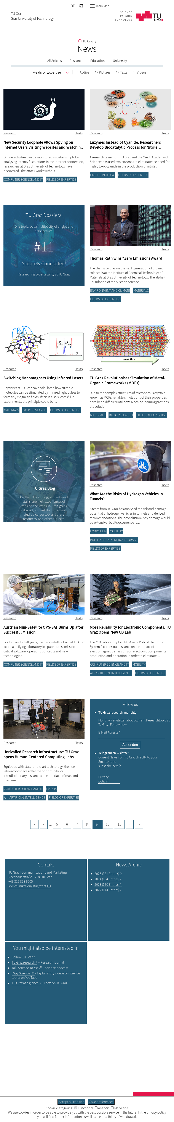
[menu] (47, 72)
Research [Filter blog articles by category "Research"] (9, 133)
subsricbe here (108, 766)
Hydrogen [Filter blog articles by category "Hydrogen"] (98, 531)
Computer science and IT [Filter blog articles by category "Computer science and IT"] (23, 179)
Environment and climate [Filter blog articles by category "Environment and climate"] (110, 290)
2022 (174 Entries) (106, 890)
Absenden (130, 745)
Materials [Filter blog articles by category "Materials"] (141, 290)
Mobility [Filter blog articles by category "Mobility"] (116, 531)
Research (76, 60)
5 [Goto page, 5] (57, 824)
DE (73, 5)
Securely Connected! (44, 263)
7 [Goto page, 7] (77, 824)
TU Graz (85, 41)
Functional (83, 1108)
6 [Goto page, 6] (67, 824)
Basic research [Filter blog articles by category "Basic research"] (34, 410)
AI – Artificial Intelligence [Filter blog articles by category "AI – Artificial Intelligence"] (110, 673)
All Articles (54, 60)
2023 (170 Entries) (106, 884)
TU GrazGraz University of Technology (32, 16)
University (120, 60)
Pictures (104, 72)
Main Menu (100, 6)
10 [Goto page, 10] (107, 824)
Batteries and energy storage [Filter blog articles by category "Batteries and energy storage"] (113, 540)
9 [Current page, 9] (97, 824)
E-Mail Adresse (109, 732)
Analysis (102, 1108)
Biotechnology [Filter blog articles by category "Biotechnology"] (102, 175)
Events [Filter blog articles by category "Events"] (51, 789)
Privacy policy (103, 779)
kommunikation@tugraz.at (27, 886)
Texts (123, 72)
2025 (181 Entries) (106, 873)
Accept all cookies (71, 1101)
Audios (84, 72)
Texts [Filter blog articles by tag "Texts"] (79, 133)
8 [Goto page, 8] (87, 824)
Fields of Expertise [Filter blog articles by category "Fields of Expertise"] (61, 179)
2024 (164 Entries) (106, 879)
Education (97, 60)
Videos (141, 72)
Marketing (119, 1108)
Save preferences (101, 1101)
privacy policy (156, 1112)
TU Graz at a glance (25, 983)
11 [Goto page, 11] (119, 824)
